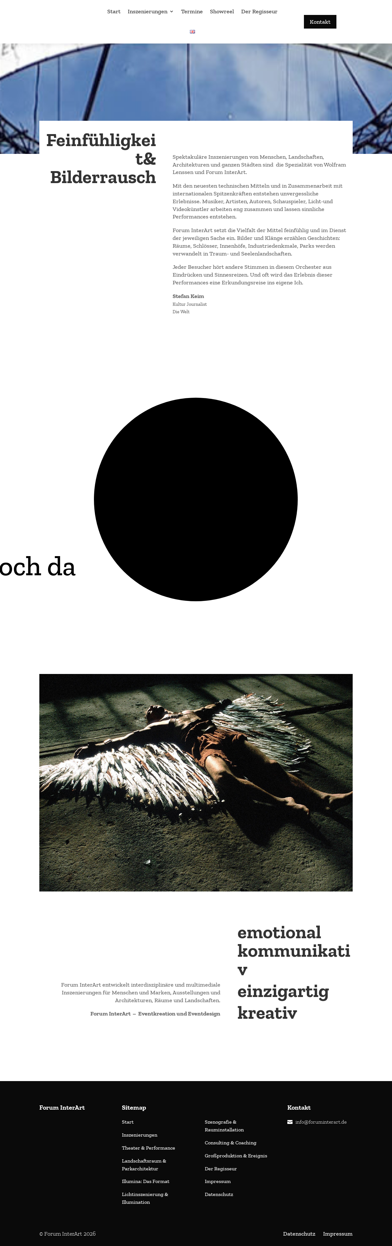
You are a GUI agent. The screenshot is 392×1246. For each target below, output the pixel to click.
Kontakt (320, 21)
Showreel (222, 11)
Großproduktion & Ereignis (236, 1156)
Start (114, 11)
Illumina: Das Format (145, 1181)
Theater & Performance (149, 1148)
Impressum (218, 1181)
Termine (192, 11)
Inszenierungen (147, 11)
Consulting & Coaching (230, 1143)
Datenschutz (219, 1194)
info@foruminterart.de (320, 1122)
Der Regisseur (259, 11)
